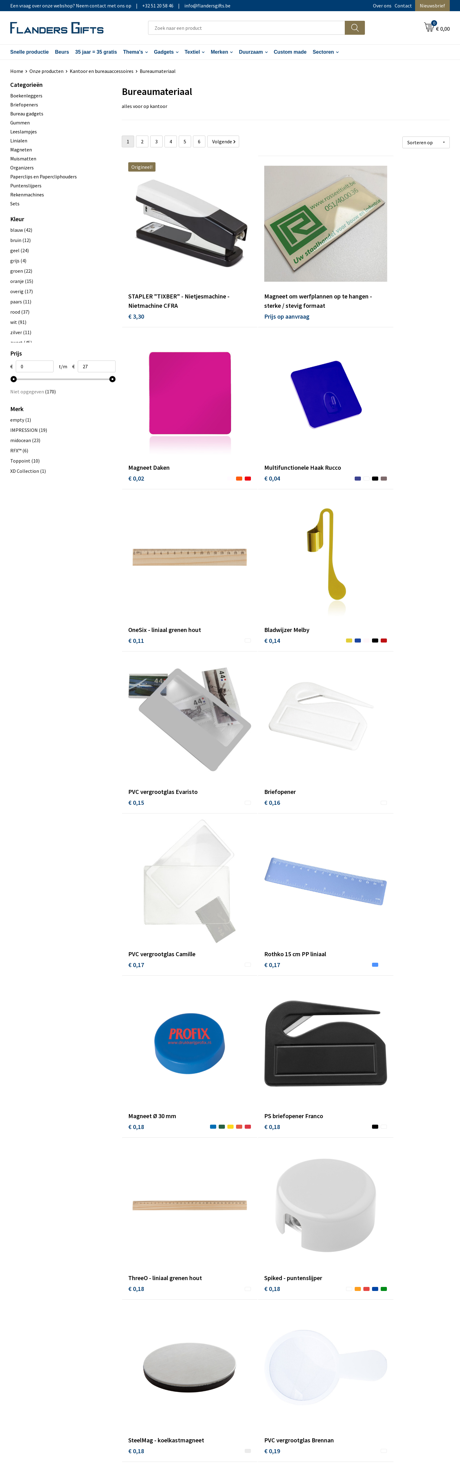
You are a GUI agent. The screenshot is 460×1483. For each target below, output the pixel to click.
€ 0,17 (355, 558)
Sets (15, 203)
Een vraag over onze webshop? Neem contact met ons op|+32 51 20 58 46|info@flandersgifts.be (120, 5)
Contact (403, 5)
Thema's (133, 52)
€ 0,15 (136, 558)
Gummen (20, 122)
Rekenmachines (27, 194)
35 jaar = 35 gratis (96, 52)
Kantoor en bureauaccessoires (102, 71)
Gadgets (164, 52)
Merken (219, 52)
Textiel (192, 52)
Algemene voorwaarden (372, 1312)
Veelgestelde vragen (150, 1331)
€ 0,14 (355, 423)
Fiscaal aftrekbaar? (257, 1331)
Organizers (22, 167)
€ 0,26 (245, 1235)
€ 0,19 (136, 965)
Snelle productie (29, 52)
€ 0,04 (136, 423)
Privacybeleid (361, 1331)
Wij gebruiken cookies (369, 1321)
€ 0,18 (245, 694)
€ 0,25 (355, 1100)
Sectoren (323, 52)
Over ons (382, 5)
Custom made (290, 52)
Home (16, 71)
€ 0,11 (245, 423)
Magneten (21, 149)
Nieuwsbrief (432, 5)
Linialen (18, 140)
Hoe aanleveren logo (260, 1349)
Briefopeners (24, 104)
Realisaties (249, 1312)
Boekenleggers (26, 95)
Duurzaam (251, 52)
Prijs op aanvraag (260, 288)
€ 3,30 (136, 288)
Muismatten (23, 158)
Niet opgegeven (33, 391)
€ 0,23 (245, 965)
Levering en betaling (259, 1321)
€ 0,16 (245, 558)
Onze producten (46, 71)
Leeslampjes (23, 131)
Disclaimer (358, 1340)
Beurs (62, 52)
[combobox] (246, 28)
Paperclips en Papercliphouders (43, 176)
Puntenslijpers (26, 185)
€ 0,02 (355, 279)
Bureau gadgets (26, 113)
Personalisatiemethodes (264, 1340)
